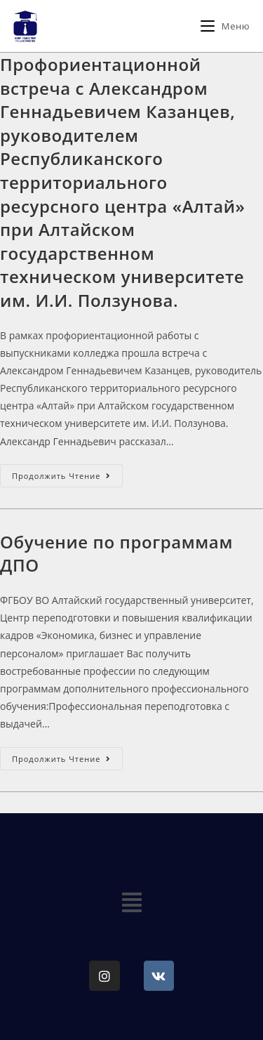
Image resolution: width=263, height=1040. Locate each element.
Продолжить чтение (67, 472)
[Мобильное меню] (225, 26)
